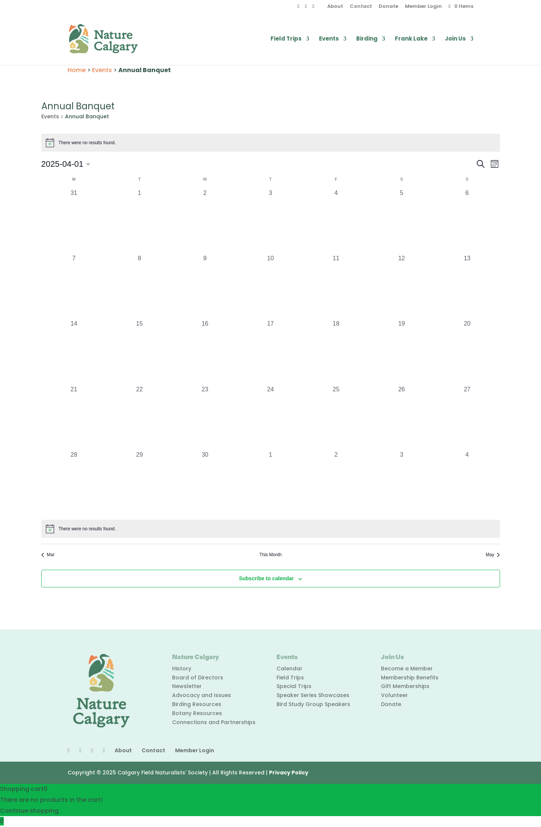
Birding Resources (196, 704)
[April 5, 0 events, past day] (401, 221)
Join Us (455, 39)
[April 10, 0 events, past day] (270, 286)
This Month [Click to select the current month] (270, 554)
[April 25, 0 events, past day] (336, 417)
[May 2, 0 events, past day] (336, 483)
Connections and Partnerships (213, 722)
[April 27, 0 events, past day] (467, 417)
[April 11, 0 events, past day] (336, 286)
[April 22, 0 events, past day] (139, 417)
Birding (367, 39)
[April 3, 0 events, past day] (270, 221)
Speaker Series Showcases (313, 695)
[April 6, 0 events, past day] (467, 221)
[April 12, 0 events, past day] (401, 286)
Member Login (423, 7)
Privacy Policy (288, 772)
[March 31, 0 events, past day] (74, 221)
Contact (361, 7)
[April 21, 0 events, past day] (74, 417)
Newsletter (187, 686)
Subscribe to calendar (266, 578)
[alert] (270, 143)
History (181, 668)
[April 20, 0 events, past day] (467, 352)
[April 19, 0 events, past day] (401, 352)
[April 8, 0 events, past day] (139, 286)
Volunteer (394, 695)
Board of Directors (197, 677)
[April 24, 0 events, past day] (270, 417)
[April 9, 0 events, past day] (204, 286)
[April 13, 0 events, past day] (467, 286)
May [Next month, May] (493, 554)
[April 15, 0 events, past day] (139, 352)
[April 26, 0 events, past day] (401, 417)
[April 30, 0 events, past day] (204, 483)
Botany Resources (197, 713)
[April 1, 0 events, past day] (139, 221)
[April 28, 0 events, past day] (74, 483)
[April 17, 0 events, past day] (270, 352)
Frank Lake (411, 39)
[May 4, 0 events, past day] (467, 483)
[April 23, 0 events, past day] (204, 417)
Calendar (289, 668)
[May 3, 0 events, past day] (401, 483)
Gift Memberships (405, 686)
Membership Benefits (409, 677)
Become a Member (407, 668)
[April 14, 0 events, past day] (74, 352)
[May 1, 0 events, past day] (270, 483)
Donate (388, 7)
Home (77, 70)
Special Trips (294, 686)
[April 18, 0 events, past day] (336, 352)
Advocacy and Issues (201, 695)
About (335, 7)
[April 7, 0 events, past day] (74, 286)
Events (329, 39)
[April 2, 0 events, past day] (204, 221)
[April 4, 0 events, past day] (336, 221)
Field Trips (286, 39)
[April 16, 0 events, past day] (204, 352)
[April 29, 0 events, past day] (139, 483)
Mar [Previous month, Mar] (48, 554)
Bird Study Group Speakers (313, 704)
